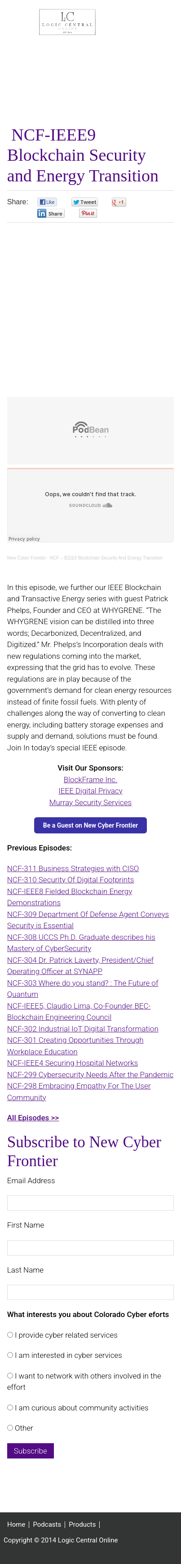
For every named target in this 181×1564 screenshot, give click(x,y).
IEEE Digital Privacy (90, 790)
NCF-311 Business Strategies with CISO (73, 868)
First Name (25, 1224)
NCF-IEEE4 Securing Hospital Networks (72, 1062)
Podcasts (47, 1524)
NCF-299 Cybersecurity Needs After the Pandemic (90, 1074)
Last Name (25, 1269)
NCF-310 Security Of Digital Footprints (70, 879)
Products (82, 1524)
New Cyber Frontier (26, 557)
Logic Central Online (67, 22)
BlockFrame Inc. (90, 779)
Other (23, 1427)
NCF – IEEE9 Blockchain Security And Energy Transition (106, 557)
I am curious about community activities (81, 1407)
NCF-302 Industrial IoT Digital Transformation (83, 1028)
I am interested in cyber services (67, 1355)
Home (16, 1524)
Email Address (31, 1180)
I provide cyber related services (65, 1335)
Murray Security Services (90, 802)
